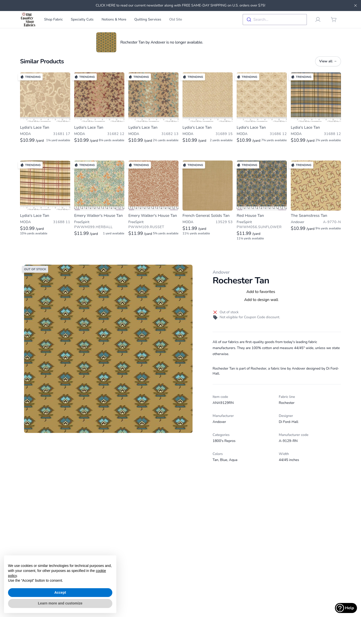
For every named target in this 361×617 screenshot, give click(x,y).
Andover (221, 272)
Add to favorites (260, 291)
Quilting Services (147, 19)
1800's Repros (224, 440)
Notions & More (114, 19)
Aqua (233, 459)
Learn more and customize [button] (60, 603)
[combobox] (275, 19)
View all (328, 61)
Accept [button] (60, 592)
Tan (215, 459)
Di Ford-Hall (288, 421)
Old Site (175, 19)
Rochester (287, 402)
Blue (223, 459)
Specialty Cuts (82, 19)
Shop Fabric (53, 19)
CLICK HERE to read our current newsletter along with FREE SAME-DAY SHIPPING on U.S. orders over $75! (180, 5)
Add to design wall (261, 299)
